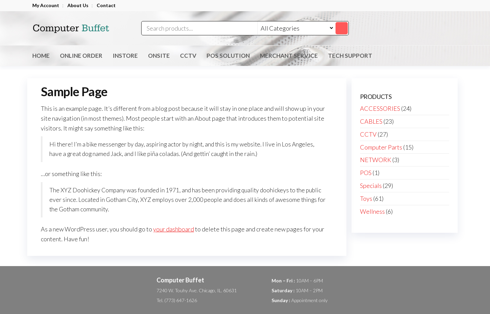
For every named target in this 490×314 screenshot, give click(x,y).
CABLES (371, 121)
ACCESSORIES (380, 108)
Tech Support (350, 55)
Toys (366, 198)
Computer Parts (381, 147)
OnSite (159, 55)
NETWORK (375, 159)
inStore (125, 55)
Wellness (372, 211)
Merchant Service (289, 55)
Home (41, 55)
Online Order (81, 55)
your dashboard (173, 229)
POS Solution (228, 55)
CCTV (188, 55)
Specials (371, 185)
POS (366, 172)
